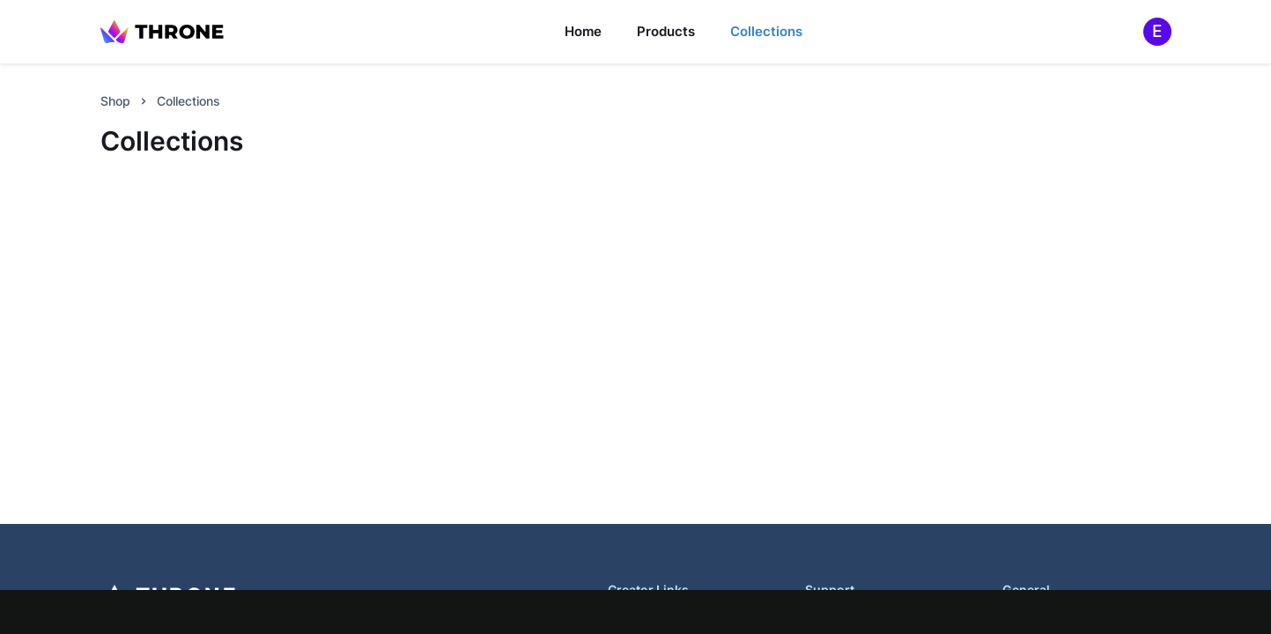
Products (666, 31)
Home (583, 31)
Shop (115, 100)
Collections (766, 31)
